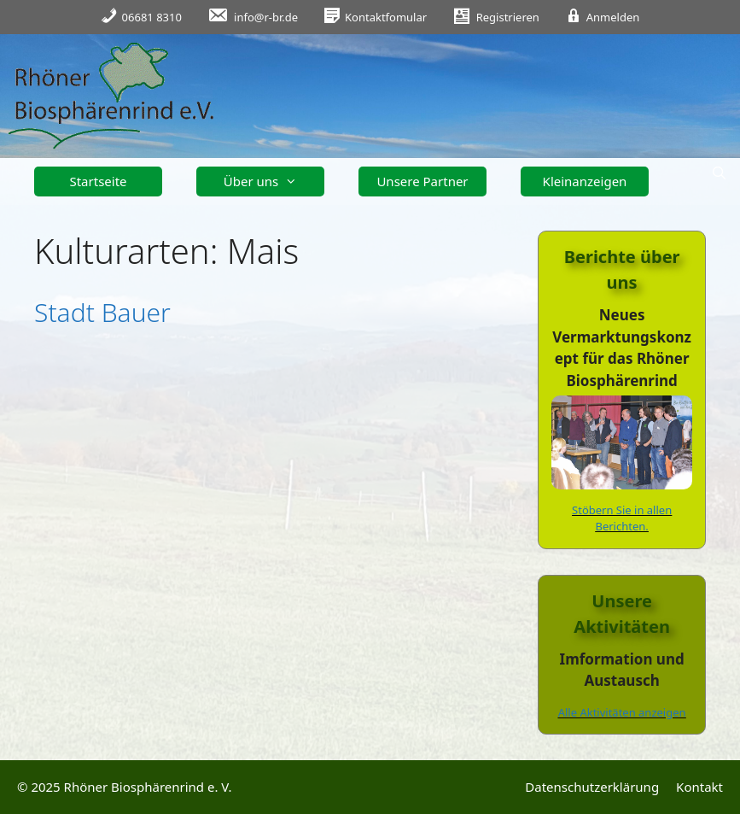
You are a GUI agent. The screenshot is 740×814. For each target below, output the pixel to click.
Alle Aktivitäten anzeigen (622, 712)
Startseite (97, 181)
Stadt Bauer (102, 312)
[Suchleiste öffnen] (719, 173)
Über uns (267, 181)
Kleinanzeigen (585, 181)
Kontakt (699, 786)
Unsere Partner (422, 181)
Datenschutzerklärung (592, 786)
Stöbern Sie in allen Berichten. (622, 518)
